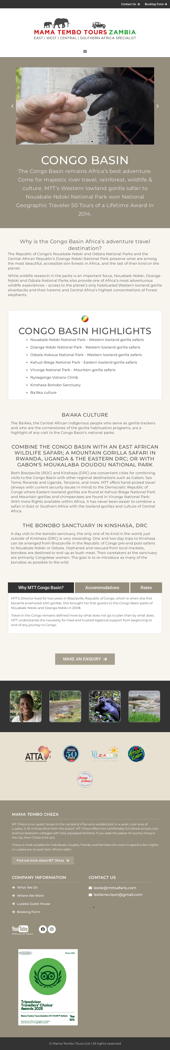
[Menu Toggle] (85, 51)
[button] (12, 105)
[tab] (41, 587)
